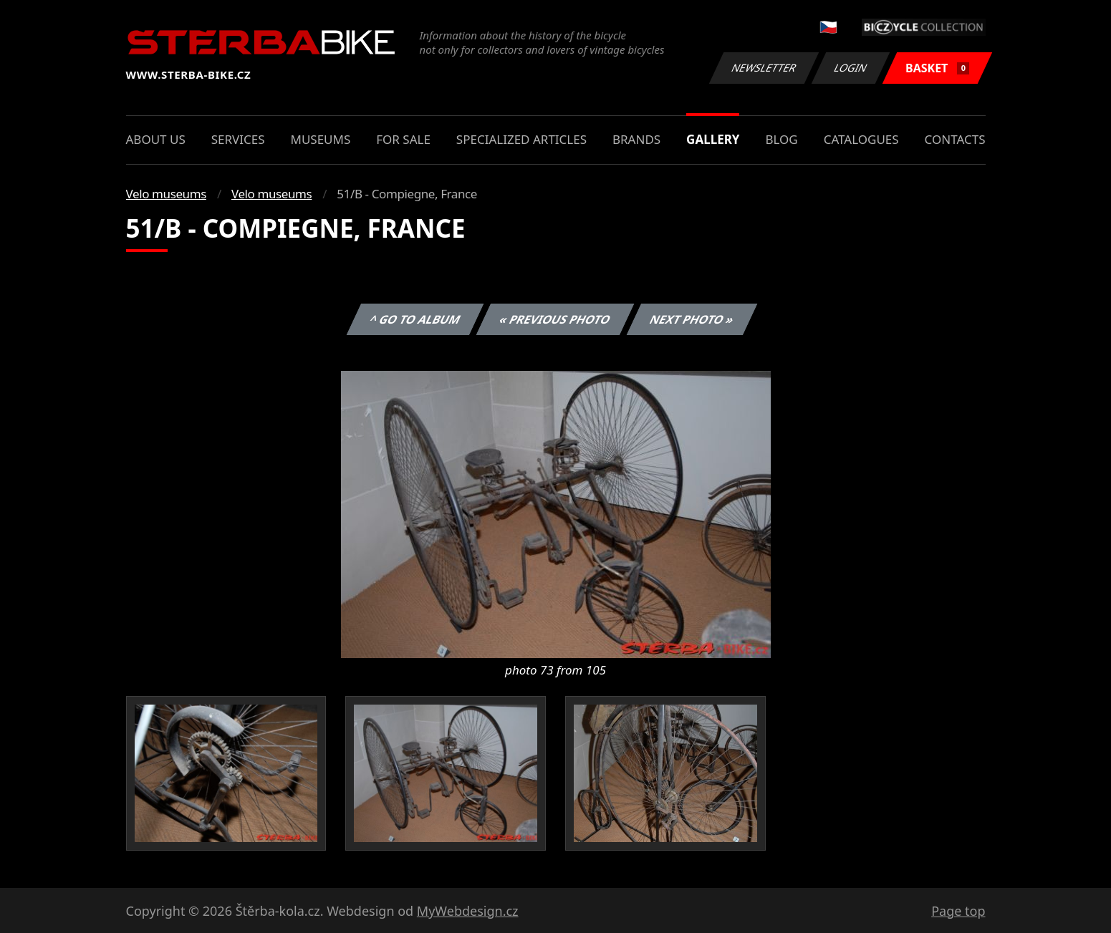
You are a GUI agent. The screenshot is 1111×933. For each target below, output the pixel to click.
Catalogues (861, 139)
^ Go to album (415, 319)
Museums (320, 139)
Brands (636, 139)
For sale (403, 139)
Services (238, 139)
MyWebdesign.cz (468, 910)
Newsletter (764, 67)
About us (156, 139)
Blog (781, 139)
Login (851, 67)
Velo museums (166, 193)
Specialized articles (521, 139)
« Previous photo (555, 319)
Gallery (712, 139)
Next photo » (692, 319)
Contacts (955, 139)
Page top (958, 910)
